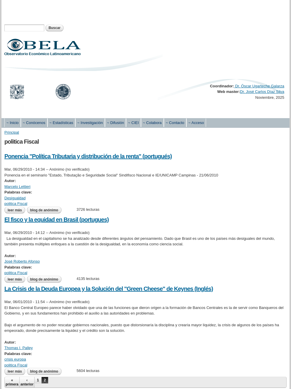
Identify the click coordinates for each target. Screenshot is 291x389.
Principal (11, 132)
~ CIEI (133, 122)
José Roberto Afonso (22, 261)
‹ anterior (27, 382)
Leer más (16, 210)
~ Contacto (175, 122)
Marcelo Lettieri (17, 186)
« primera (12, 382)
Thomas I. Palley (18, 348)
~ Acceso (196, 122)
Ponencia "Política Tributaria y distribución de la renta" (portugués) (88, 156)
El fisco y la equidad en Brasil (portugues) (56, 219)
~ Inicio (12, 122)
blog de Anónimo (44, 210)
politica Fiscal (15, 203)
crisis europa (15, 359)
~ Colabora (152, 122)
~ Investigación (90, 122)
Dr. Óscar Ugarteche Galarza (259, 86)
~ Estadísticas (61, 122)
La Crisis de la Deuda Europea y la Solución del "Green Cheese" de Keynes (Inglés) (108, 289)
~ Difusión (115, 122)
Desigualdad (14, 198)
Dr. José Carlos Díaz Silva (262, 91)
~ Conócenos (34, 122)
